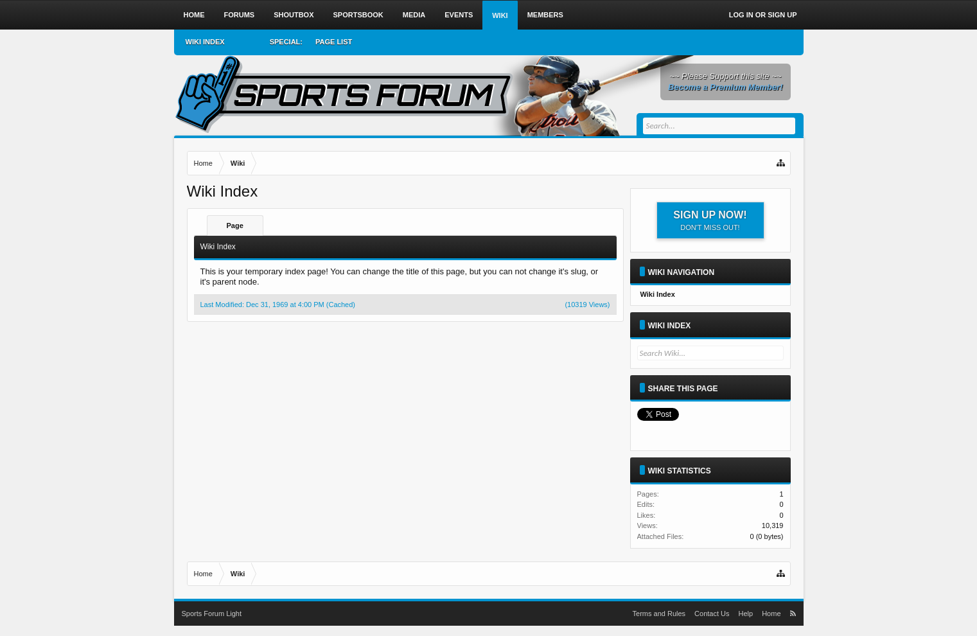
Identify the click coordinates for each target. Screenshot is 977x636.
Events (458, 15)
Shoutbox (293, 15)
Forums (239, 15)
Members (545, 15)
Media (414, 15)
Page (235, 225)
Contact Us (711, 613)
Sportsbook (358, 15)
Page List (333, 42)
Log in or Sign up (763, 15)
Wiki (499, 15)
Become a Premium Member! (725, 87)
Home (194, 15)
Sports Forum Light (212, 613)
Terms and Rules (659, 613)
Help (746, 613)
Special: (286, 42)
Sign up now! (710, 220)
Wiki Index (669, 325)
